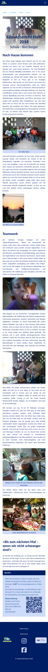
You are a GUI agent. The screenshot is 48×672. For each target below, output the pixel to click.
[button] (45, 3)
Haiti (21, 12)
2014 (27, 12)
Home (5, 12)
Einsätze (13, 12)
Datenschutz (24, 629)
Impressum (24, 634)
